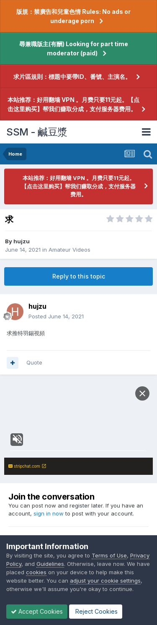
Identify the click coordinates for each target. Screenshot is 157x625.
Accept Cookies (37, 611)
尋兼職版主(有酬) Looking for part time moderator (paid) (73, 48)
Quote (34, 362)
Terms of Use (109, 555)
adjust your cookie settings (105, 580)
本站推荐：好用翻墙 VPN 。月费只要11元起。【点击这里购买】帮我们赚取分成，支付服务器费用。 (73, 104)
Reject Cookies (96, 611)
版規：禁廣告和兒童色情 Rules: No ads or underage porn (73, 16)
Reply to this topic (78, 276)
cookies (36, 572)
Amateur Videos (69, 249)
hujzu (21, 241)
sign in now (48, 513)
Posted (56, 316)
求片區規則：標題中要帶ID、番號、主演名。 (72, 76)
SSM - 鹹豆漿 (36, 132)
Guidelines (50, 563)
